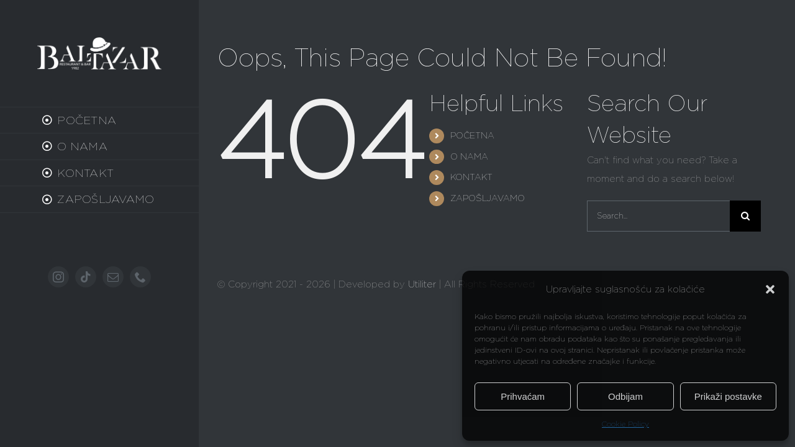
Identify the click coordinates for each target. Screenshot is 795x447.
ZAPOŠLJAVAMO (487, 198)
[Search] (745, 216)
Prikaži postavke (728, 396)
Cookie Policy (625, 423)
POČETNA (472, 135)
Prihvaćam (523, 396)
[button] (770, 289)
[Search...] (658, 216)
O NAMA (469, 156)
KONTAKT (471, 177)
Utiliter (422, 284)
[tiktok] (85, 276)
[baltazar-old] (99, 41)
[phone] (140, 276)
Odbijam (625, 396)
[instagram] (58, 276)
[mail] (113, 276)
